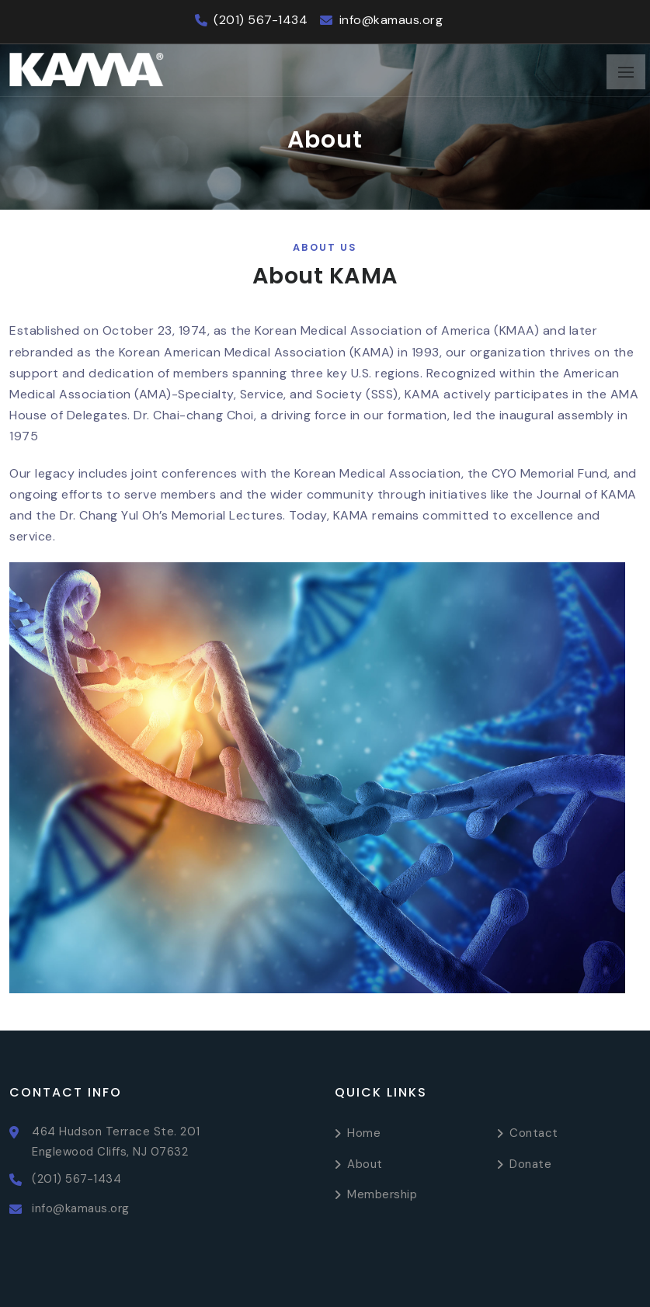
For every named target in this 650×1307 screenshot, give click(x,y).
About (365, 1164)
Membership (382, 1194)
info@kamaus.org (391, 20)
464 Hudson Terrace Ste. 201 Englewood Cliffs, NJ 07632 (116, 1141)
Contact (533, 1133)
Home (364, 1133)
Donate (530, 1164)
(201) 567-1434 (261, 20)
